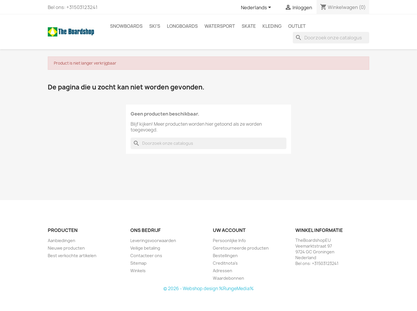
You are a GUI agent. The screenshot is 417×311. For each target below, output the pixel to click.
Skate (249, 26)
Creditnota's (225, 263)
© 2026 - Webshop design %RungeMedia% (208, 289)
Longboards (182, 26)
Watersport (219, 26)
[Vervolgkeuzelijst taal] (257, 7)
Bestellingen (225, 255)
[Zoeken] (331, 37)
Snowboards (126, 26)
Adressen (222, 270)
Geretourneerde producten (241, 248)
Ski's (154, 26)
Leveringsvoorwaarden (153, 240)
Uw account (229, 230)
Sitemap (138, 263)
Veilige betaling (145, 248)
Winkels (138, 270)
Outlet (297, 26)
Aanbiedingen (61, 240)
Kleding (271, 26)
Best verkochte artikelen (72, 255)
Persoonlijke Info (229, 240)
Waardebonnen (228, 278)
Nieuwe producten (66, 248)
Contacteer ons (146, 255)
